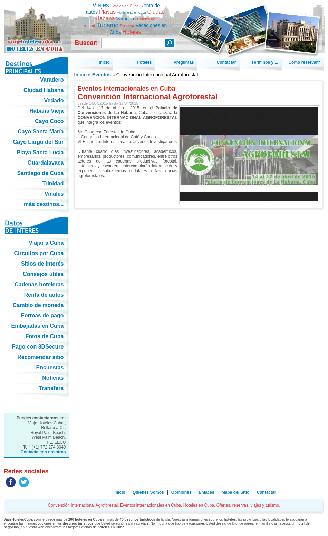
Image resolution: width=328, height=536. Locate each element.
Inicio (80, 74)
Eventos (101, 74)
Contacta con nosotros (43, 452)
